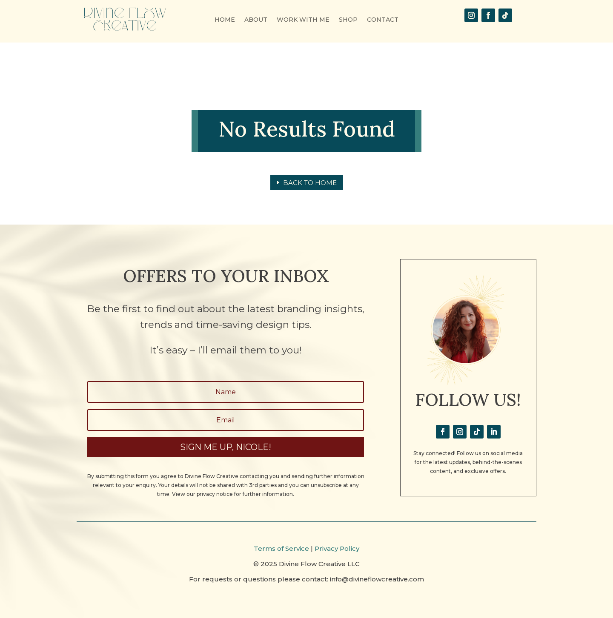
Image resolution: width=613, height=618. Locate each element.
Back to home (310, 183)
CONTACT (382, 20)
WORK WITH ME (303, 20)
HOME (225, 20)
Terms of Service (281, 548)
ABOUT (255, 20)
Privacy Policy (337, 548)
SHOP (348, 20)
